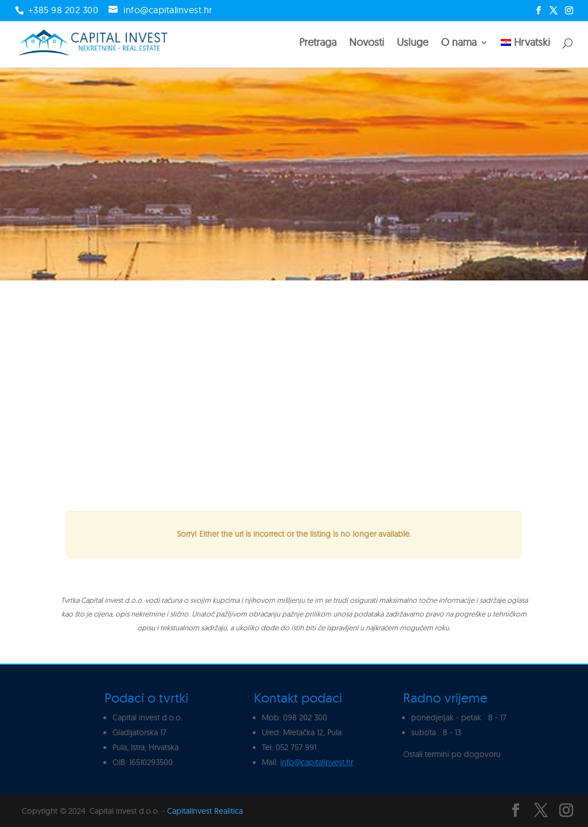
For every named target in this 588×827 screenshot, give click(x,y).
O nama (459, 43)
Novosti (366, 43)
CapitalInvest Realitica (205, 811)
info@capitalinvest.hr (316, 762)
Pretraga (317, 43)
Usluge (412, 43)
